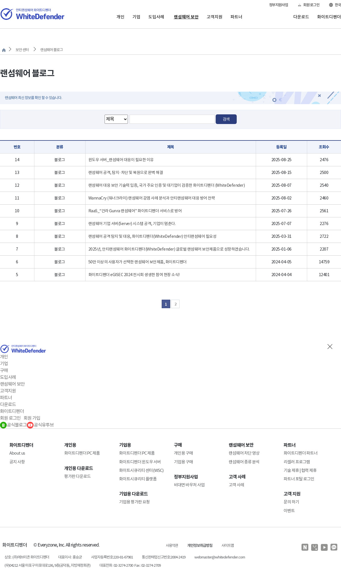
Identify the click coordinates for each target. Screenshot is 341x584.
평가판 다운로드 (77, 476)
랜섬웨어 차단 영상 (244, 453)
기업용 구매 (183, 462)
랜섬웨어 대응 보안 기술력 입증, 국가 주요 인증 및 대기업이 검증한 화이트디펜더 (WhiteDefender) (166, 185)
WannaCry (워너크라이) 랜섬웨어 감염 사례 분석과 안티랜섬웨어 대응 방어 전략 (151, 198)
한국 (335, 5)
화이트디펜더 (329, 17)
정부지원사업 (278, 5)
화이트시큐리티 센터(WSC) (141, 470)
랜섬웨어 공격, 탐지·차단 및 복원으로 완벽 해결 (125, 172)
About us (17, 453)
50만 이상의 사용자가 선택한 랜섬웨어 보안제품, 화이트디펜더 (137, 261)
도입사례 (156, 17)
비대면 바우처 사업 (189, 485)
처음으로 (4, 50)
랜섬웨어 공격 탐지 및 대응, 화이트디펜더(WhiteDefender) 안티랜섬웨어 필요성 (152, 236)
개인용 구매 (183, 453)
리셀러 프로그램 (297, 462)
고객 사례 (236, 485)
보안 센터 (22, 49)
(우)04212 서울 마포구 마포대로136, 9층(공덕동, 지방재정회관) (47, 565)
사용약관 (172, 545)
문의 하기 (291, 502)
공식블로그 (13, 425)
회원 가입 (32, 418)
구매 (4, 370)
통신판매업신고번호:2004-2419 (163, 557)
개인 (120, 17)
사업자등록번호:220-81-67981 (112, 557)
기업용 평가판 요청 (134, 502)
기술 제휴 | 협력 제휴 (300, 470)
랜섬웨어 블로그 (51, 49)
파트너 (236, 17)
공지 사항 (17, 462)
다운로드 (301, 17)
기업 (136, 17)
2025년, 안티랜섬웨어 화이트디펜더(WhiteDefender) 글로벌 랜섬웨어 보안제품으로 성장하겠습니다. (169, 249)
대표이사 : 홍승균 (70, 557)
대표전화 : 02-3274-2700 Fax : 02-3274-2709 (130, 565)
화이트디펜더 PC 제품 (82, 453)
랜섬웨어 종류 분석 (244, 462)
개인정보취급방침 (199, 545)
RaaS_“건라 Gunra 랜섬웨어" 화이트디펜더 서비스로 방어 (135, 210)
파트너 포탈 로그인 (299, 479)
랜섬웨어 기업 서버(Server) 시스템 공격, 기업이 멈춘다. (132, 223)
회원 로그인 (308, 5)
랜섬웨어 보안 (186, 17)
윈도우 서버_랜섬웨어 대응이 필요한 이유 (121, 159)
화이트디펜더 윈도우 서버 (140, 462)
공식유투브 (40, 425)
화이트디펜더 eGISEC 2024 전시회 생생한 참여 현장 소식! (134, 274)
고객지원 (215, 17)
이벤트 (289, 510)
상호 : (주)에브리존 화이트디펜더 (27, 557)
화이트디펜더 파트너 (300, 453)
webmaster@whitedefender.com (219, 557)
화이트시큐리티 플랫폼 (138, 479)
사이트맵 (227, 545)
